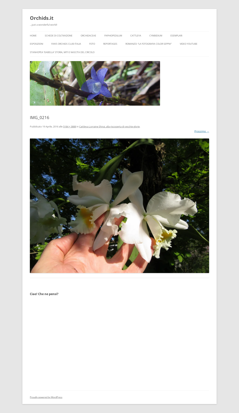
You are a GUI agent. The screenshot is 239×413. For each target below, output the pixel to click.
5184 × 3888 (69, 126)
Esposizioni (36, 43)
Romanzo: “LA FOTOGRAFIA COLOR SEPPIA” (148, 43)
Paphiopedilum (113, 35)
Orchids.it (41, 18)
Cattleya (135, 35)
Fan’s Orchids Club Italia (66, 43)
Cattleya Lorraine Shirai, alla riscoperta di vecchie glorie (109, 126)
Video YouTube (188, 43)
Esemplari (176, 35)
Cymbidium (155, 35)
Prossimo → (201, 131)
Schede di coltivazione (58, 35)
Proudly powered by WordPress (46, 397)
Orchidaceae (88, 35)
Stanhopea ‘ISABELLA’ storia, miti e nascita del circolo (62, 52)
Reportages (110, 43)
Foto (92, 43)
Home (33, 35)
